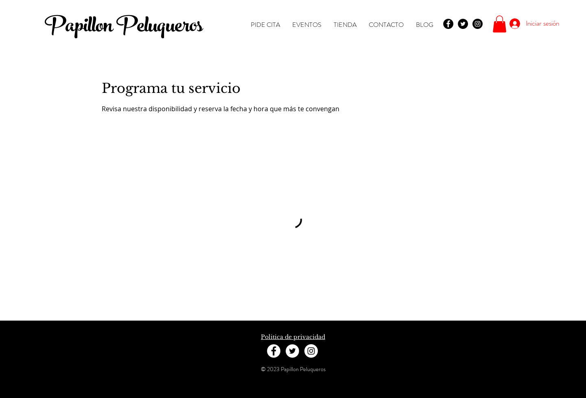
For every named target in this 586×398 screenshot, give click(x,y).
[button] (499, 24)
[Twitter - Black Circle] (463, 24)
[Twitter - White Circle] (292, 351)
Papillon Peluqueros (123, 28)
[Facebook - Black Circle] (448, 24)
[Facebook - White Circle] (273, 351)
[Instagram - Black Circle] (477, 24)
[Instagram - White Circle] (311, 351)
